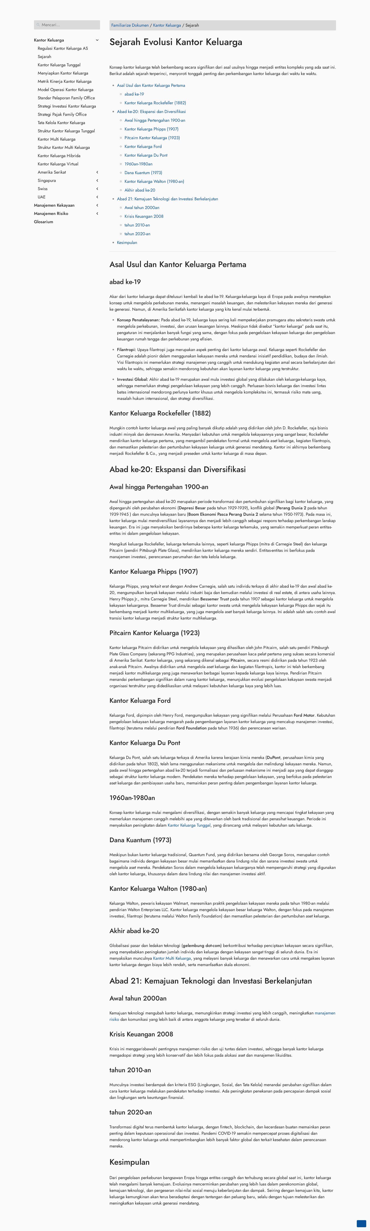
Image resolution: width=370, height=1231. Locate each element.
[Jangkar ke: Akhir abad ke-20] (165, 931)
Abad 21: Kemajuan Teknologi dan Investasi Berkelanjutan (167, 199)
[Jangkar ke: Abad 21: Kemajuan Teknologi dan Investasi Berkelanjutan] (319, 981)
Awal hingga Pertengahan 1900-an (155, 120)
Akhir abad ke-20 (140, 190)
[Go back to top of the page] (361, 1223)
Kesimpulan (127, 242)
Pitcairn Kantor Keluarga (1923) (152, 138)
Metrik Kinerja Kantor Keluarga (65, 81)
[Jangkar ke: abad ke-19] (147, 282)
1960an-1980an (138, 164)
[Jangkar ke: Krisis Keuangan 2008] (179, 1034)
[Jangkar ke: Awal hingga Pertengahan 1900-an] (214, 487)
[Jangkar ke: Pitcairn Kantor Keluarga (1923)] (206, 633)
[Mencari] (67, 24)
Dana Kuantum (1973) (143, 173)
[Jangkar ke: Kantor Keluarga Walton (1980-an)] (213, 888)
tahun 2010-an (137, 225)
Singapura (47, 180)
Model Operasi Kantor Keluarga (65, 90)
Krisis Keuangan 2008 (144, 216)
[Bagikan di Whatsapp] (149, 55)
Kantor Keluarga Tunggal (59, 65)
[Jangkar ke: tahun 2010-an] (157, 1070)
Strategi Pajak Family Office (62, 114)
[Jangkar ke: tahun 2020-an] (158, 1112)
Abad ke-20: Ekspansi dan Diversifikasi (151, 112)
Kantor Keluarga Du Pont (146, 155)
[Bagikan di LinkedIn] (131, 55)
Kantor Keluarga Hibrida (59, 156)
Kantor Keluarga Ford (143, 146)
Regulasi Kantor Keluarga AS (63, 48)
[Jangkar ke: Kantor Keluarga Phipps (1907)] (204, 571)
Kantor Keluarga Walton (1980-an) (154, 181)
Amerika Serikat (52, 172)
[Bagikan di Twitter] (122, 55)
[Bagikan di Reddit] (140, 55)
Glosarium (43, 222)
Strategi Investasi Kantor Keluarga (67, 106)
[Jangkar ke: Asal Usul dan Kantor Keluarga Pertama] (253, 264)
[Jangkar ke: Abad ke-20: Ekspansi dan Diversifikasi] (253, 469)
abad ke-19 (134, 94)
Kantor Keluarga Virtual (58, 164)
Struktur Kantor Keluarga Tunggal (66, 131)
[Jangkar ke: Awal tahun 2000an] (172, 998)
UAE (42, 197)
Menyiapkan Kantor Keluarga (63, 73)
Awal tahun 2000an (142, 208)
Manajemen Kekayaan (54, 205)
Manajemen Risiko (51, 213)
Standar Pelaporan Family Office (66, 98)
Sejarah (44, 57)
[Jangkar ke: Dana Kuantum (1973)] (177, 840)
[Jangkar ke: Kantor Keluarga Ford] (176, 700)
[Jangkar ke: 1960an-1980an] (161, 798)
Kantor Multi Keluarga (57, 139)
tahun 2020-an (137, 234)
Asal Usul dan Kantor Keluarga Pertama (151, 85)
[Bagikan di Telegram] (158, 55)
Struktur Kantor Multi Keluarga (64, 147)
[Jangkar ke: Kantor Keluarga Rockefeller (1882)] (217, 413)
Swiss (42, 189)
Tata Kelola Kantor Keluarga (61, 123)
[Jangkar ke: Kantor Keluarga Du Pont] (186, 743)
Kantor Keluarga (49, 40)
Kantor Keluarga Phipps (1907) (152, 129)
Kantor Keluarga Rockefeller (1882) (155, 103)
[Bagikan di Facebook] (113, 55)
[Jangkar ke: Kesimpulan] (157, 1162)
